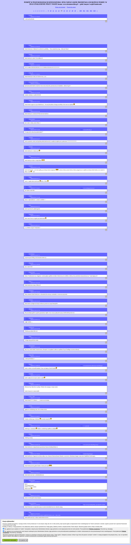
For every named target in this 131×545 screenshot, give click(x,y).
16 (67, 11)
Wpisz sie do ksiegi (60, 7)
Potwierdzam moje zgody (10, 540)
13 (58, 11)
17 (69, 11)
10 (50, 11)
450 (81, 11)
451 (84, 11)
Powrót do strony (71, 7)
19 (75, 11)
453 (91, 11)
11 (53, 11)
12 (56, 11)
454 (94, 11)
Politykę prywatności (94, 529)
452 (87, 11)
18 (72, 11)
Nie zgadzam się (23, 540)
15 (64, 11)
